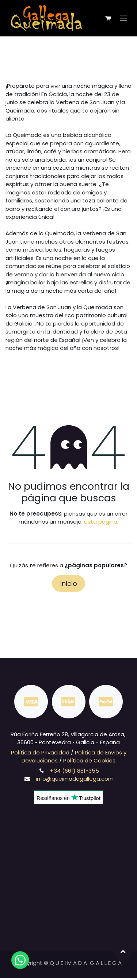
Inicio (68, 583)
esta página (100, 521)
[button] (123, 951)
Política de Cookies (89, 760)
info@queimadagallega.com (75, 778)
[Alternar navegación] (123, 18)
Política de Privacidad (40, 752)
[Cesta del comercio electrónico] (107, 18)
